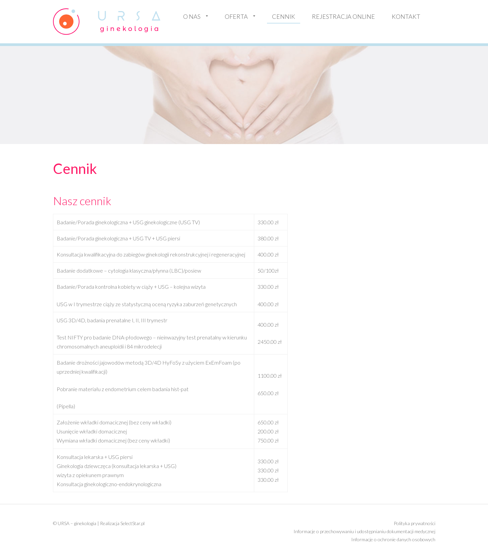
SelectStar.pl (132, 523)
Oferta (236, 16)
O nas (192, 16)
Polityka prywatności (414, 523)
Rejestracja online (343, 16)
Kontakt (406, 16)
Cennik (283, 16)
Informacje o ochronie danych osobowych (393, 539)
